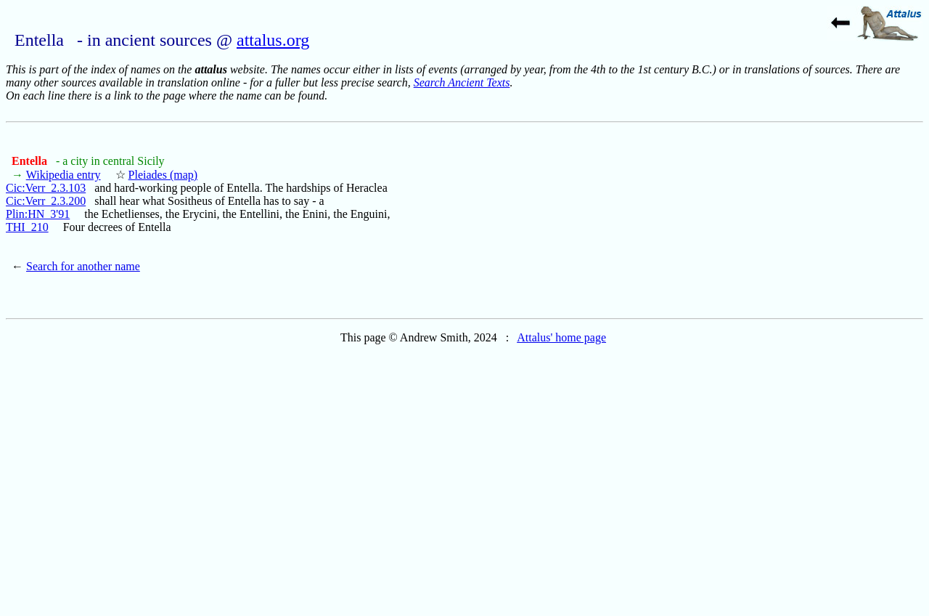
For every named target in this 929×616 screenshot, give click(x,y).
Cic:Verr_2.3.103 (46, 188)
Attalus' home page (561, 337)
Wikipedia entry (63, 175)
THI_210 (27, 227)
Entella (31, 161)
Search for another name (83, 266)
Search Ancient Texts (462, 82)
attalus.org (273, 40)
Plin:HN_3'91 (38, 214)
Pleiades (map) (163, 175)
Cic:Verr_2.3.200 (46, 201)
